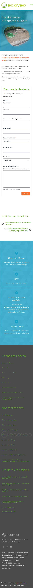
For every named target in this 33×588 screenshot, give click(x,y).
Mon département (9, 138)
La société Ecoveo (8, 363)
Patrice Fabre (6, 368)
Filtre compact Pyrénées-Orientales (14, 435)
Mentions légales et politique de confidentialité (13, 398)
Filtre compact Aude (9, 425)
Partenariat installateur (10, 373)
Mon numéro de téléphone (12, 119)
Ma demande (7, 147)
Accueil (4, 57)
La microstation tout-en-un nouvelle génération (15, 477)
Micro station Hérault (9, 450)
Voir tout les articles (8, 511)
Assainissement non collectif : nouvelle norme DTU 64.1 (15, 484)
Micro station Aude (8, 445)
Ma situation (7, 157)
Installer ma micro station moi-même (15, 496)
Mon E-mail (7, 128)
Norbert (25, 583)
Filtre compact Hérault (10, 430)
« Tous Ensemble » (8, 508)
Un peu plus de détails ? (11, 166)
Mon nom (6, 109)
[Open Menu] (31, 5)
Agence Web (19, 583)
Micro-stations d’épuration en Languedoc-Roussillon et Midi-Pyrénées (15, 460)
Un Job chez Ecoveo (9, 388)
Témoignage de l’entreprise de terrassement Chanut (12, 502)
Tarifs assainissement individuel (12, 393)
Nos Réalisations (13, 57)
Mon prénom (7, 102)
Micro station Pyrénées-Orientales (13, 455)
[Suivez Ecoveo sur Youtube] (11, 546)
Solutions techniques (9, 383)
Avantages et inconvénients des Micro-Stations (15, 490)
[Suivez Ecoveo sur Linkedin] (7, 546)
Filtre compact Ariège (9, 420)
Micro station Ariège (9, 440)
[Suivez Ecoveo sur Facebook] (3, 546)
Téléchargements (8, 378)
